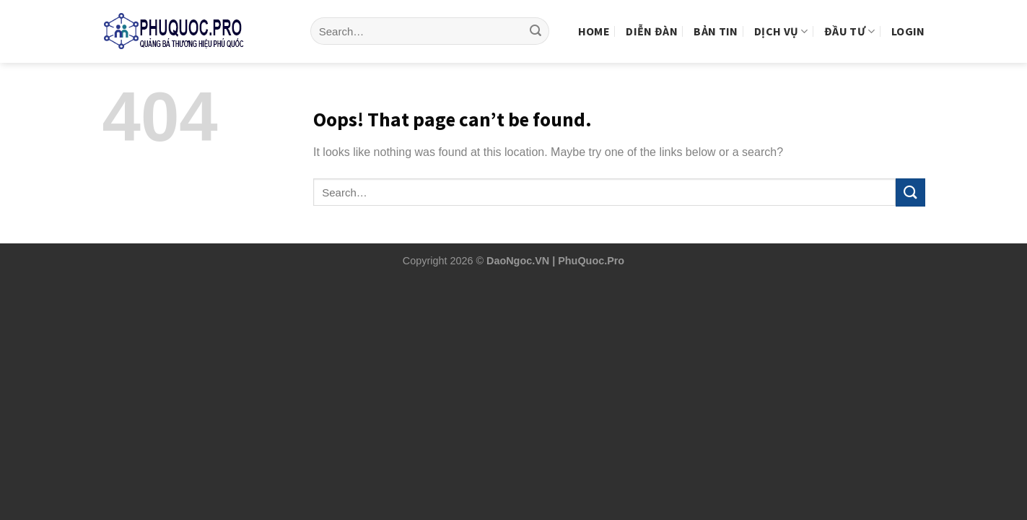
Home (594, 19)
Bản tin (716, 19)
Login (908, 19)
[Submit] (535, 20)
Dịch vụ (781, 19)
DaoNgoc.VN (517, 260)
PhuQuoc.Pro (591, 260)
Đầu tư (849, 19)
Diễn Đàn (652, 19)
